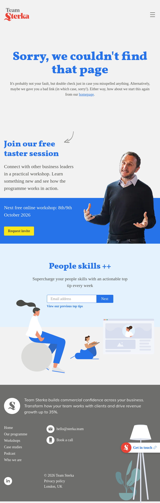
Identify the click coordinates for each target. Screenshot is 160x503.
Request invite (19, 231)
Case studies (13, 447)
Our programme (15, 434)
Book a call (65, 440)
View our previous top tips (65, 306)
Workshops (12, 441)
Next (104, 299)
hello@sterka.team (70, 429)
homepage (86, 94)
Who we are (13, 460)
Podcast (9, 453)
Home (8, 428)
